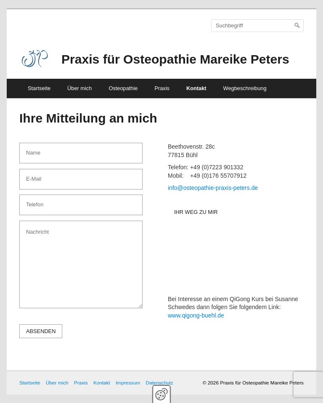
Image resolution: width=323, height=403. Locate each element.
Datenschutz (159, 382)
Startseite (39, 88)
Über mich (79, 88)
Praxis (161, 88)
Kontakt (196, 88)
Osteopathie (123, 88)
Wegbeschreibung (245, 88)
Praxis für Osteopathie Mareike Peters (175, 59)
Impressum (128, 382)
